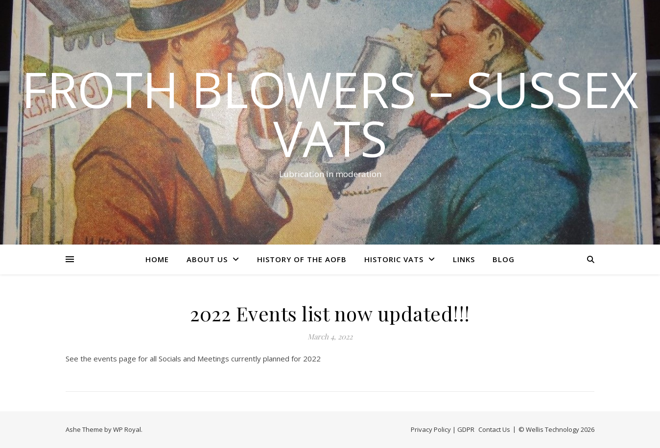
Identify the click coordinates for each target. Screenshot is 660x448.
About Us (207, 259)
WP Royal (127, 429)
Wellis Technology (552, 429)
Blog (504, 259)
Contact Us (494, 429)
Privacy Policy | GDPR (442, 429)
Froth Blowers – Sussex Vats (330, 113)
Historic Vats (394, 259)
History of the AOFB (302, 259)
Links (464, 259)
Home (157, 259)
